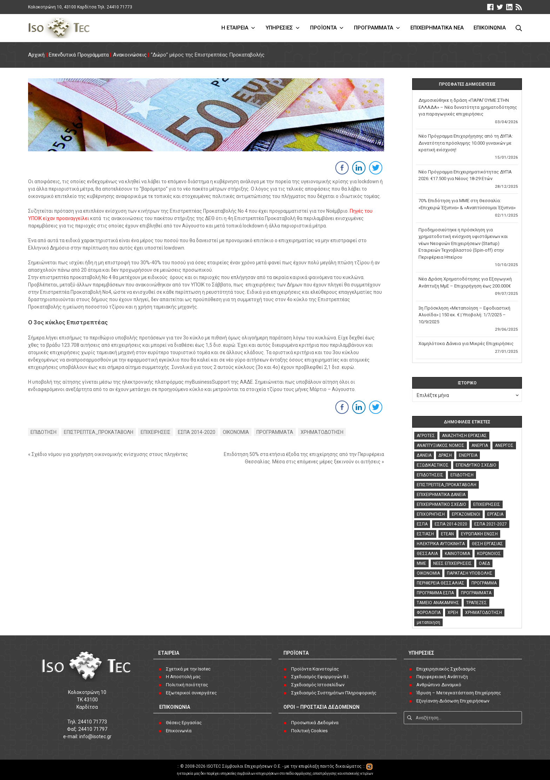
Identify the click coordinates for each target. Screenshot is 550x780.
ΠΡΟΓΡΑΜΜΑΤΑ (275, 432)
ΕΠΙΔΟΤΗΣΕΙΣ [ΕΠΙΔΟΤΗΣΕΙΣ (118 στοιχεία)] (430, 474)
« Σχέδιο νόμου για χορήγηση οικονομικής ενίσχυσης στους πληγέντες (108, 454)
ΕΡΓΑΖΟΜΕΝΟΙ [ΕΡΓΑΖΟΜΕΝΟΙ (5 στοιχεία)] (466, 514)
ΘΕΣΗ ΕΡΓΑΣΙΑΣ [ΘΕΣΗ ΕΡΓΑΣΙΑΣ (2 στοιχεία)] (487, 543)
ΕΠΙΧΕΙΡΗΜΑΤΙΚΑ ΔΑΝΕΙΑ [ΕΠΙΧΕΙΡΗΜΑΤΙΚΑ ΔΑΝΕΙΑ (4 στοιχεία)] (441, 494)
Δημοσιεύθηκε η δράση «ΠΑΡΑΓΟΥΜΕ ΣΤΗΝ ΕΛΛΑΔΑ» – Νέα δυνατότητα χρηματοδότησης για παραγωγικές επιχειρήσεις (467, 107)
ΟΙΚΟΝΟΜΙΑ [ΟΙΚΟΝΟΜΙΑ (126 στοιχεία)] (428, 573)
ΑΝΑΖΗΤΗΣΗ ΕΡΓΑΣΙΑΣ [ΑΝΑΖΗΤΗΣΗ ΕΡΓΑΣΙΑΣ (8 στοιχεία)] (464, 435)
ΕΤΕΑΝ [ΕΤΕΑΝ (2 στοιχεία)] (447, 533)
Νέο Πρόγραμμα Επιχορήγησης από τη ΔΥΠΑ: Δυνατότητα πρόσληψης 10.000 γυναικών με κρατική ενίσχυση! (465, 142)
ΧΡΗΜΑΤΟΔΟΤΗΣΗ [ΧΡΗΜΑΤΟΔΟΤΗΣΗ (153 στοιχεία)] (483, 612)
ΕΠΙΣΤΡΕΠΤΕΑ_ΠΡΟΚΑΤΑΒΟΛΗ (99, 432)
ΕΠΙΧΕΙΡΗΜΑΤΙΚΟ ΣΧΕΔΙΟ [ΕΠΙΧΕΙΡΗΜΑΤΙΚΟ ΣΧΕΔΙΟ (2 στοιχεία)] (441, 504)
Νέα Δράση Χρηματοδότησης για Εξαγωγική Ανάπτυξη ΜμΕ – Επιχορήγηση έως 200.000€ (465, 282)
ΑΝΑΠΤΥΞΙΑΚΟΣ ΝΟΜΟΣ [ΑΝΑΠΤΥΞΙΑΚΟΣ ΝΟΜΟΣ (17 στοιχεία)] (440, 445)
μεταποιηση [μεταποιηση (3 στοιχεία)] (428, 622)
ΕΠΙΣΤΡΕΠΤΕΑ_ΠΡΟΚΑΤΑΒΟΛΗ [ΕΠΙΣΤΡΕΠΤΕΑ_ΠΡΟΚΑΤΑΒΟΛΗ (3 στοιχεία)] (446, 484)
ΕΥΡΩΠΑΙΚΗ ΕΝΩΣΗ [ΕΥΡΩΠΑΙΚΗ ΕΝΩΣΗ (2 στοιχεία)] (479, 533)
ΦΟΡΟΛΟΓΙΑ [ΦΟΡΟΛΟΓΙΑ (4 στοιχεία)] (429, 612)
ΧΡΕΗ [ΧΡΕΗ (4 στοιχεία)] (453, 612)
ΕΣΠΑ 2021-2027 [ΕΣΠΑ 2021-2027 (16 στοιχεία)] (490, 524)
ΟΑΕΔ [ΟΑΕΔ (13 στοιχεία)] (484, 563)
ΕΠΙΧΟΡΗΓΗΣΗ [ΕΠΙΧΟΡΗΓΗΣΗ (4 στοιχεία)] (431, 514)
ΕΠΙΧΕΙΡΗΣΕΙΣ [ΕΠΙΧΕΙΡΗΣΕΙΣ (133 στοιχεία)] (486, 504)
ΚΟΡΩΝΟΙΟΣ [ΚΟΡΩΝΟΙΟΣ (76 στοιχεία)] (489, 553)
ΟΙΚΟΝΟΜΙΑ (236, 432)
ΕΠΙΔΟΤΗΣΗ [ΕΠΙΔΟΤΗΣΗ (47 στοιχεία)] (462, 474)
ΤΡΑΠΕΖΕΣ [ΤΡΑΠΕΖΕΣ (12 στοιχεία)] (476, 602)
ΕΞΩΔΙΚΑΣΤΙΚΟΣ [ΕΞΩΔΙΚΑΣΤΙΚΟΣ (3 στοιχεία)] (433, 465)
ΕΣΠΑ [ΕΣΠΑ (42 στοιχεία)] (422, 524)
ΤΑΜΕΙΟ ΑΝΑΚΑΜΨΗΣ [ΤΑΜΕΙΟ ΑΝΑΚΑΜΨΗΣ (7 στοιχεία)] (438, 602)
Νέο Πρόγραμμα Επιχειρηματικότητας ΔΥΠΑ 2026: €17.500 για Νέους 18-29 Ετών (465, 175)
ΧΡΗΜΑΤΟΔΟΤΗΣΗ (322, 432)
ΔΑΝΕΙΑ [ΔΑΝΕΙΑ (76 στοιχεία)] (424, 455)
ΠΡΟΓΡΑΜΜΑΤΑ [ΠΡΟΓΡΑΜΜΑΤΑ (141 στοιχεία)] (476, 592)
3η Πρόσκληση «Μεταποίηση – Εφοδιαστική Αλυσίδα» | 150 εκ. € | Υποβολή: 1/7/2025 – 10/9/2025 (464, 314)
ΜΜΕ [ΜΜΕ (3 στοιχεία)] (421, 563)
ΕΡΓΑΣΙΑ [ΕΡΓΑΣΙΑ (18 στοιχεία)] (495, 514)
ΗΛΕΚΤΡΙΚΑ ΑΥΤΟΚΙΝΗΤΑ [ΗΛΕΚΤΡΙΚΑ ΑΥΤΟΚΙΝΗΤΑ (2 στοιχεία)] (441, 543)
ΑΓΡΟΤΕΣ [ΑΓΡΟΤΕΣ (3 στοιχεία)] (426, 435)
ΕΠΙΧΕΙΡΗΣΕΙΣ (156, 432)
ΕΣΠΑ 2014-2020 (197, 432)
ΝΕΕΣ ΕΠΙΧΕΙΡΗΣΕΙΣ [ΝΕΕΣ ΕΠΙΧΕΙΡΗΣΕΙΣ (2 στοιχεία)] (452, 563)
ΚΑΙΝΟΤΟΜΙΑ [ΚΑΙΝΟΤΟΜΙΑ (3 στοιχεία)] (457, 553)
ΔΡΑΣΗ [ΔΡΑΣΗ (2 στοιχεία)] (445, 455)
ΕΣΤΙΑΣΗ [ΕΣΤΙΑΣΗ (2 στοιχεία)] (425, 533)
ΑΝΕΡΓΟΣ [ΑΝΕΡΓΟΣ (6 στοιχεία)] (504, 445)
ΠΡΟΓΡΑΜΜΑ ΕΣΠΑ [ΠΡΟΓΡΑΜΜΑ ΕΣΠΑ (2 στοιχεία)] (435, 592)
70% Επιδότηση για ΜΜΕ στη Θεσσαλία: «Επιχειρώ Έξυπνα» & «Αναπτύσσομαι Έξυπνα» (467, 204)
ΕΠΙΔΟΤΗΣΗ (43, 432)
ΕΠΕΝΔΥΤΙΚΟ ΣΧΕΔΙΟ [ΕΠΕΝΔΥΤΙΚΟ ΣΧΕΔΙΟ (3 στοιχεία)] (476, 465)
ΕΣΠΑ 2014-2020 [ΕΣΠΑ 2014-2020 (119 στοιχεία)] (451, 524)
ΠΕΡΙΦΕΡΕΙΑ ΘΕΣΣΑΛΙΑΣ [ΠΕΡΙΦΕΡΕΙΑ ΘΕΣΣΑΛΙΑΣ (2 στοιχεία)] (440, 583)
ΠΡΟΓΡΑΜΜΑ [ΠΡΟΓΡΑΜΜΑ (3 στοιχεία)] (484, 583)
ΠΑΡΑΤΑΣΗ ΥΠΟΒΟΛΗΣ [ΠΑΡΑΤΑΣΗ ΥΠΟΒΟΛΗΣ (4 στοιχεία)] (469, 573)
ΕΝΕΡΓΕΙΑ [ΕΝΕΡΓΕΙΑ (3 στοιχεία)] (468, 455)
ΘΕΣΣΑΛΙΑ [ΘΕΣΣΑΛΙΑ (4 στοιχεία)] (427, 553)
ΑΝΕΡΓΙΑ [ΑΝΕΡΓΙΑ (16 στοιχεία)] (479, 445)
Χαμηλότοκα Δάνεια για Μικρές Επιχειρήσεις (466, 343)
